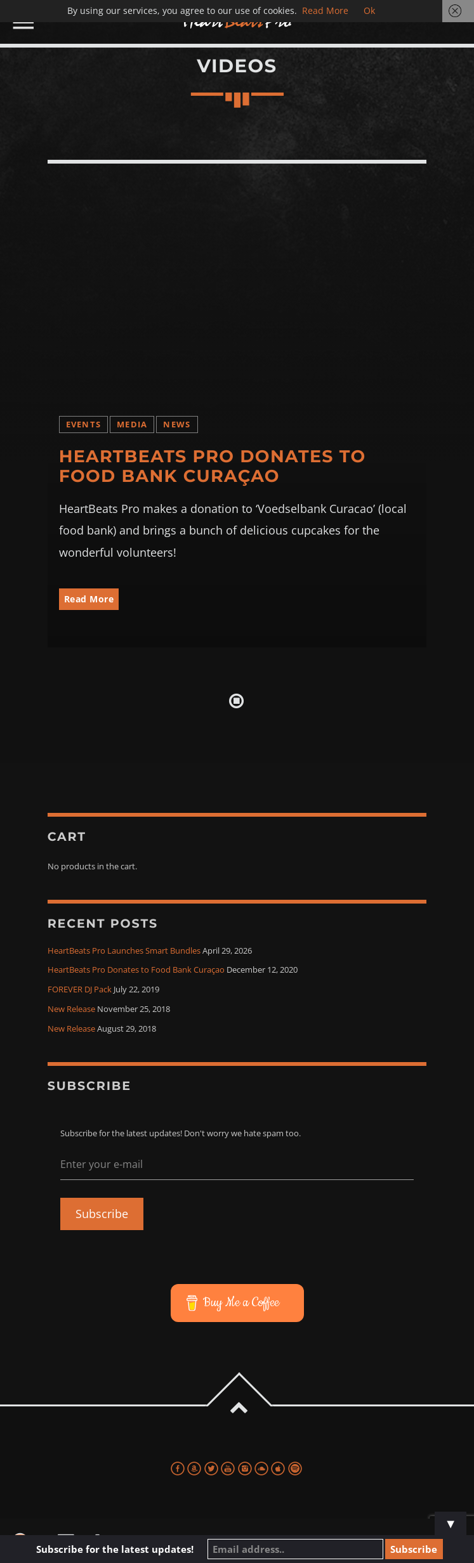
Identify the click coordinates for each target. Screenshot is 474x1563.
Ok (369, 10)
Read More (89, 599)
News (176, 424)
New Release (71, 1009)
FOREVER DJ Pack (80, 989)
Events (84, 424)
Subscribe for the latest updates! (126, 1549)
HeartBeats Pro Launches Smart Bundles (124, 950)
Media (132, 424)
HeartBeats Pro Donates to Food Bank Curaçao (212, 466)
